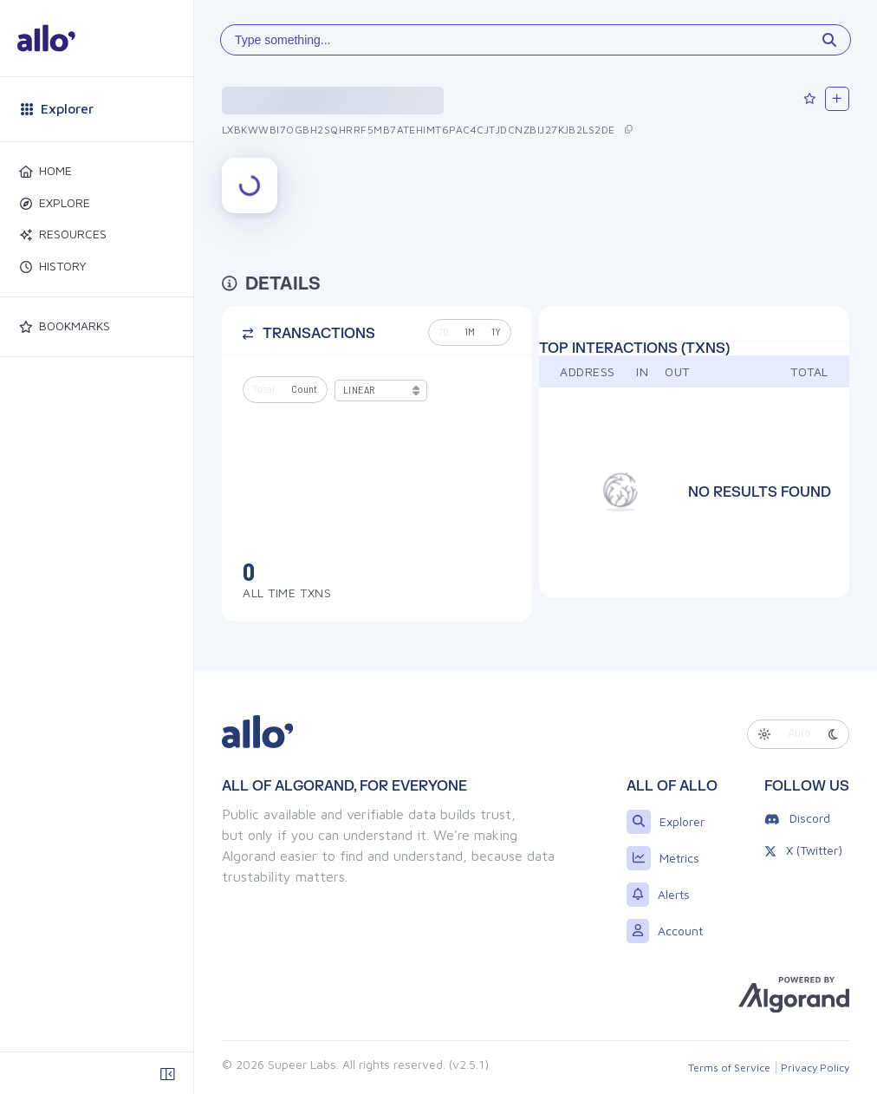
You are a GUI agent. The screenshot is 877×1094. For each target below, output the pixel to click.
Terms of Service (729, 1067)
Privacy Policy (815, 1067)
